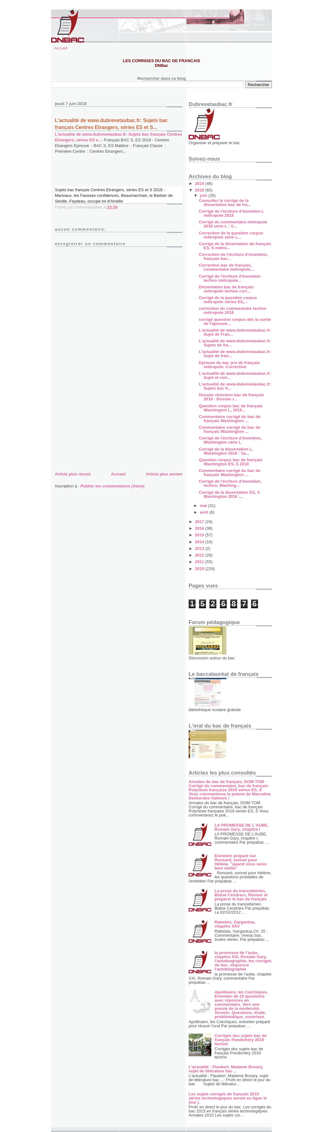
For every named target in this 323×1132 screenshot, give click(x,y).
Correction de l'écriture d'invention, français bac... (233, 256)
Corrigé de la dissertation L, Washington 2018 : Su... (226, 451)
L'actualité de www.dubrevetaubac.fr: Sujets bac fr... (235, 386)
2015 (200, 535)
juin (204, 195)
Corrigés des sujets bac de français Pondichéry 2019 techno (240, 1039)
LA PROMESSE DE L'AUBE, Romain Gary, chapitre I (241, 827)
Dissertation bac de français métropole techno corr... (226, 289)
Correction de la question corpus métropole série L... (231, 235)
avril (204, 512)
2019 (200, 183)
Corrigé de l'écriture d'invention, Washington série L (230, 440)
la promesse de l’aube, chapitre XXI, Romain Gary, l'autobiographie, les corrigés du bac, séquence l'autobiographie (243, 960)
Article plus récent (73, 474)
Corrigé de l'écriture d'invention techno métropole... (229, 278)
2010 (200, 568)
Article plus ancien (164, 474)
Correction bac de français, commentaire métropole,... (227, 267)
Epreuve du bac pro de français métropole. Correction (229, 364)
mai (204, 505)
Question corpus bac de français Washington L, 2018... (230, 408)
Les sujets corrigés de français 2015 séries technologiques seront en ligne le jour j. (228, 1098)
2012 (200, 555)
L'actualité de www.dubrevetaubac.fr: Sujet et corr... (235, 375)
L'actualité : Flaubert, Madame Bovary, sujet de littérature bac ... (226, 1068)
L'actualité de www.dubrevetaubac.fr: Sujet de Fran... (235, 332)
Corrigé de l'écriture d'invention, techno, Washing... (230, 483)
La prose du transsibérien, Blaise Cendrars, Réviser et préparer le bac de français (240, 894)
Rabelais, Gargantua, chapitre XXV (234, 924)
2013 (200, 548)
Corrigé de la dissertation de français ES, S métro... (235, 245)
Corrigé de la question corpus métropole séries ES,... (228, 299)
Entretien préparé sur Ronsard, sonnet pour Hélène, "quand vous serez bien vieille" (240, 861)
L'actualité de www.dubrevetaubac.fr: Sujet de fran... (235, 353)
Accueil (61, 48)
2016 (200, 528)
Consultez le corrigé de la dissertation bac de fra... (225, 202)
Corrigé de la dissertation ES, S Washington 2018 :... (229, 494)
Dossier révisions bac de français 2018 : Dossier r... (231, 396)
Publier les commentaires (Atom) (112, 486)
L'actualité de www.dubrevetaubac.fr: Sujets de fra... (235, 343)
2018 (200, 190)
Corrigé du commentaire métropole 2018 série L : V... (233, 224)
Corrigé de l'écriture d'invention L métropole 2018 (231, 213)
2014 (200, 541)
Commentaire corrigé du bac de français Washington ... (229, 418)
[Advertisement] (102, 426)
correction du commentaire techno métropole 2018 (232, 310)
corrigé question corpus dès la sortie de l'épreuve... (235, 321)
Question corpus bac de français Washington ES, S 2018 (230, 461)
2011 (200, 561)
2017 (200, 521)
